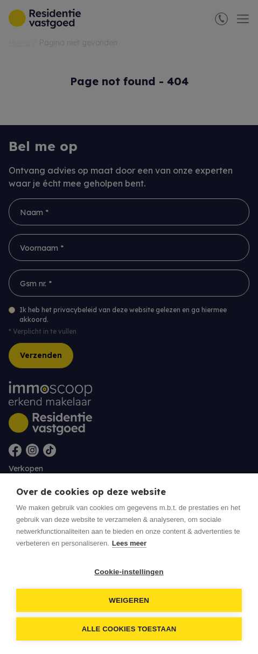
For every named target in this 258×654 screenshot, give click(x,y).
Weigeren (129, 600)
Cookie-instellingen (128, 572)
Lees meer (129, 543)
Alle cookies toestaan (129, 629)
